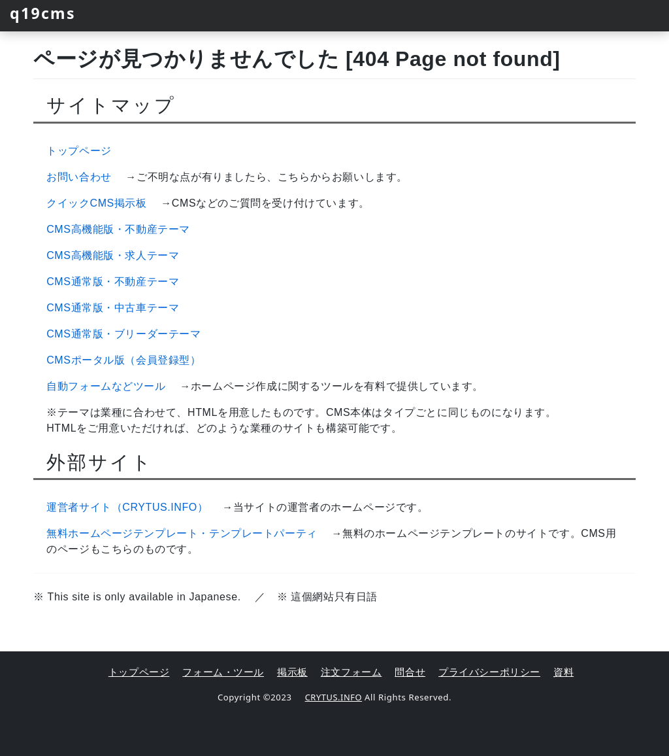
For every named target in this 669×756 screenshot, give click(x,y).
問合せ (410, 671)
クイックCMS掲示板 (96, 203)
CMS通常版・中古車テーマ (112, 307)
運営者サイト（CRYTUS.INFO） (127, 507)
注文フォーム (351, 671)
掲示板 (292, 671)
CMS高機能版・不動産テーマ (118, 229)
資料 (563, 671)
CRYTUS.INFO (333, 696)
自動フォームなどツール (106, 386)
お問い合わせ (79, 176)
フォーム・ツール (223, 671)
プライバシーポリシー (489, 671)
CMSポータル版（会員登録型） (123, 360)
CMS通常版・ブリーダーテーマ (123, 333)
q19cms (46, 12)
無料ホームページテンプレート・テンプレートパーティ (182, 533)
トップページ (79, 150)
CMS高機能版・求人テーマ (112, 255)
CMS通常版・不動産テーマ (112, 281)
